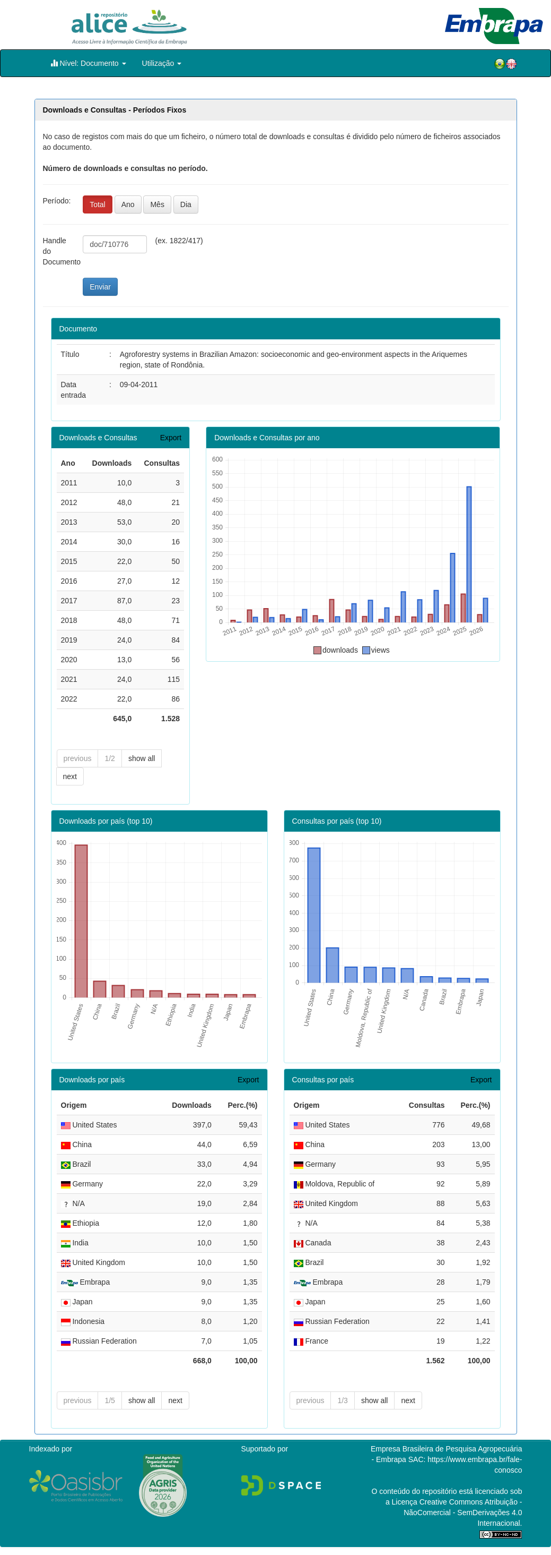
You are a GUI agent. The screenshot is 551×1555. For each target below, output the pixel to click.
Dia (185, 204)
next (70, 776)
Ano (128, 204)
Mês (157, 204)
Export (170, 437)
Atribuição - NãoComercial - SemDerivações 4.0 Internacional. (463, 1512)
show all (141, 758)
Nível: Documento (88, 62)
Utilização (162, 63)
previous (78, 758)
